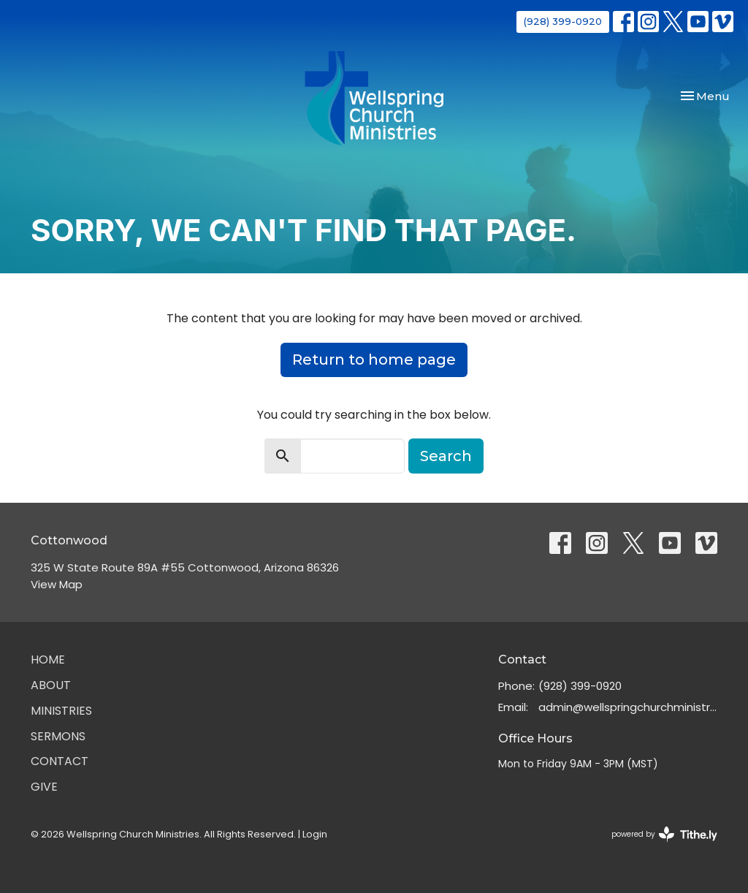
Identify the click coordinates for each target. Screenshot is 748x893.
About (51, 685)
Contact (59, 761)
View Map (57, 584)
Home (48, 659)
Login (314, 834)
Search (446, 456)
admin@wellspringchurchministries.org (627, 707)
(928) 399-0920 (563, 21)
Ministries (61, 710)
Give (44, 786)
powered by (664, 834)
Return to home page (374, 359)
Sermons (58, 736)
